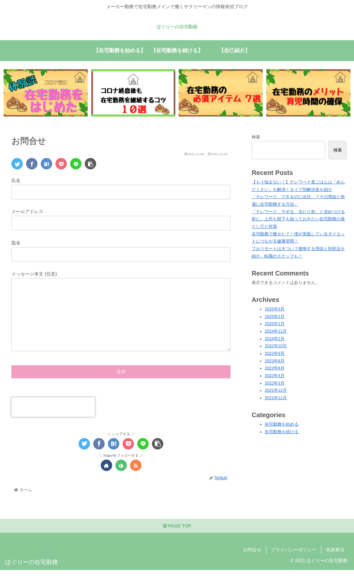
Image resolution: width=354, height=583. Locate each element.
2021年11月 (276, 398)
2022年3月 (275, 383)
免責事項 (335, 562)
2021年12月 (276, 390)
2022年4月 (275, 375)
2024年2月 (275, 339)
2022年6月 (275, 368)
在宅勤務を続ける (282, 432)
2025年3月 (275, 309)
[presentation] (53, 420)
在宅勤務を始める (282, 424)
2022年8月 (275, 361)
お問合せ (252, 562)
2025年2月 (275, 316)
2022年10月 (276, 346)
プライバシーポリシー (294, 562)
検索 (256, 137)
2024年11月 (276, 331)
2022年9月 (275, 353)
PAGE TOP (177, 539)
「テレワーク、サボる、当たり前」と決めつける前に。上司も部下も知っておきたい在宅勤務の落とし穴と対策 (298, 219)
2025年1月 (275, 324)
